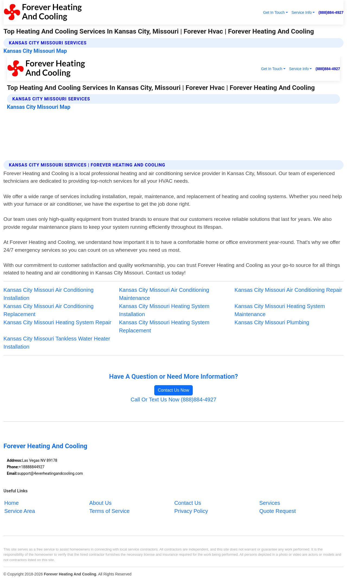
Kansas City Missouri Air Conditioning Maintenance (164, 294)
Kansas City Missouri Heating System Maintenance (279, 310)
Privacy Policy (191, 511)
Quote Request (277, 511)
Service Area (19, 511)
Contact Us (187, 503)
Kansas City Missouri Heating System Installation (164, 310)
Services (269, 503)
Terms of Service (109, 511)
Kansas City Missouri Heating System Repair (57, 322)
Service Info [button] (301, 12)
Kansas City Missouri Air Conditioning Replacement (49, 310)
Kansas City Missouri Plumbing (271, 322)
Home (11, 503)
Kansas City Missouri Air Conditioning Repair (288, 290)
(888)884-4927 (331, 12)
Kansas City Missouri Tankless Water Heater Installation (57, 343)
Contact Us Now (173, 390)
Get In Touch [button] (274, 12)
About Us (100, 503)
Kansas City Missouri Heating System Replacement (164, 326)
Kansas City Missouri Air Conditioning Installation (49, 294)
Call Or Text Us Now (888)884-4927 (173, 399)
